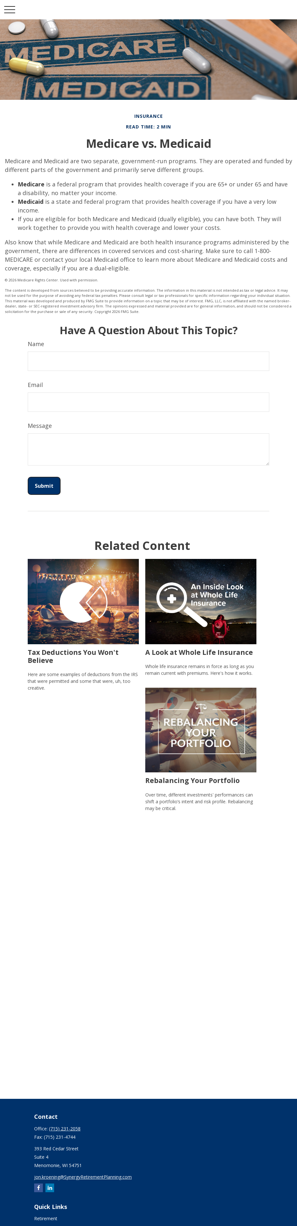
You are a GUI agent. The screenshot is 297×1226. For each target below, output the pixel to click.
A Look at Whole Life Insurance (199, 652)
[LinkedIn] (49, 1188)
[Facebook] (38, 1188)
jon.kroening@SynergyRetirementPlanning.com (83, 1177)
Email (35, 385)
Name (36, 344)
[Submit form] (44, 486)
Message (40, 425)
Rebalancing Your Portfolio (192, 780)
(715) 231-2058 (65, 1129)
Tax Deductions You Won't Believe (73, 656)
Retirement (45, 1218)
